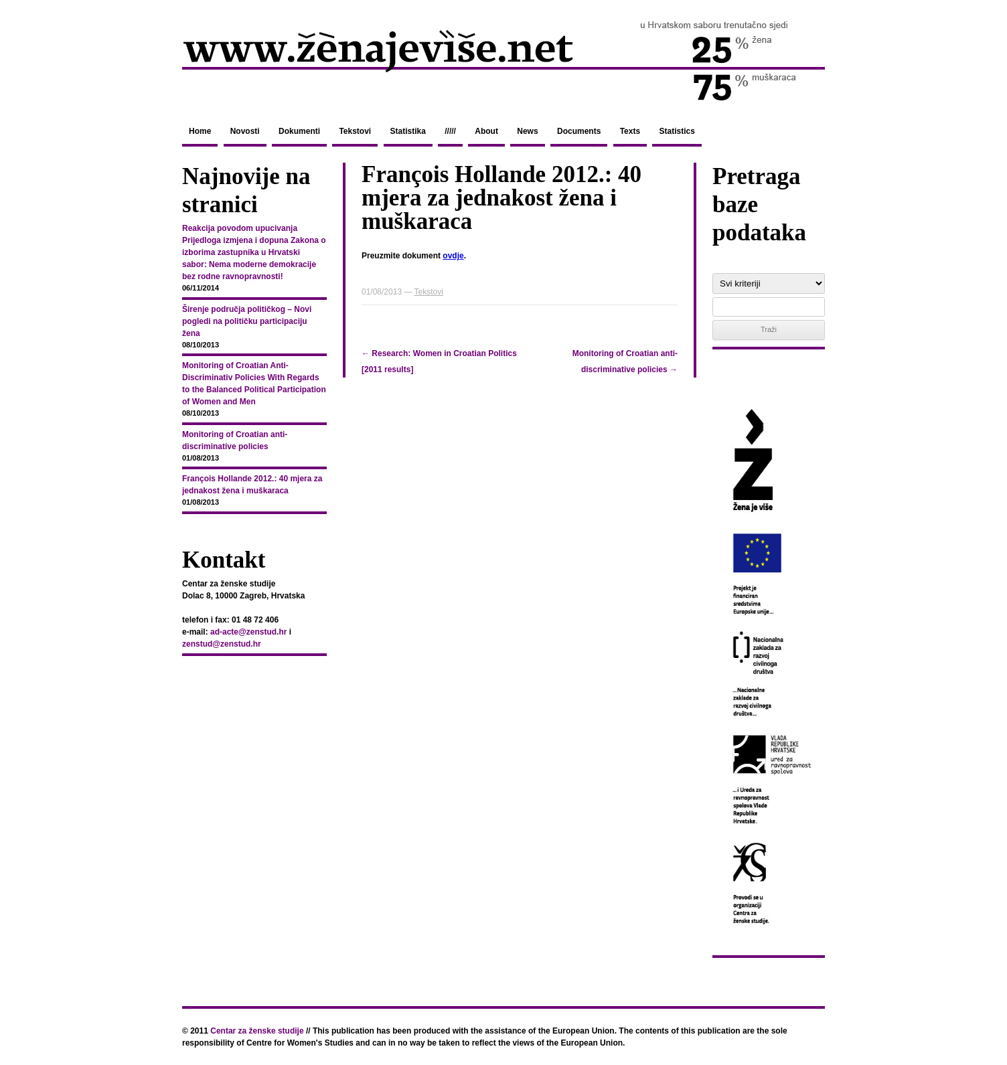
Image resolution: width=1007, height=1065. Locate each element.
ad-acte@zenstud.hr (248, 632)
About (486, 131)
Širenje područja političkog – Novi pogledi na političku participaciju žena (246, 321)
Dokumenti (299, 131)
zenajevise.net (503, 59)
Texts (630, 131)
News (527, 131)
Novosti (245, 131)
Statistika (408, 131)
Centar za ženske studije (256, 1031)
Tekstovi (355, 131)
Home (200, 131)
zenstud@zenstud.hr (221, 644)
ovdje (453, 255)
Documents (579, 131)
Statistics (676, 131)
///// (450, 131)
